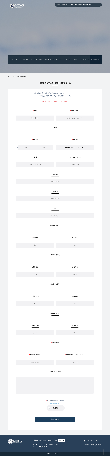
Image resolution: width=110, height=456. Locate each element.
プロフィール (24, 59)
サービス (76, 59)
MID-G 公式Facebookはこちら (93, 440)
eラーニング (57, 59)
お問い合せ (85, 59)
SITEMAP (99, 444)
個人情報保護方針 (55, 403)
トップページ (13, 76)
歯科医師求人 (96, 59)
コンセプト (13, 59)
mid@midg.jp (43, 446)
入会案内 (48, 59)
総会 (41, 59)
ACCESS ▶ (61, 440)
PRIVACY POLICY (90, 444)
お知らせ (67, 59)
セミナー (34, 59)
